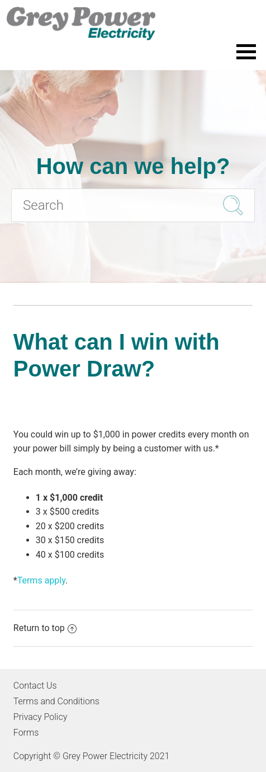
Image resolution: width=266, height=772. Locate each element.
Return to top (45, 628)
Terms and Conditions (56, 701)
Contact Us (35, 685)
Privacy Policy (40, 717)
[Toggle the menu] (246, 51)
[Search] (133, 205)
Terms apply (41, 580)
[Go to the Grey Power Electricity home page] (133, 23)
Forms (26, 732)
